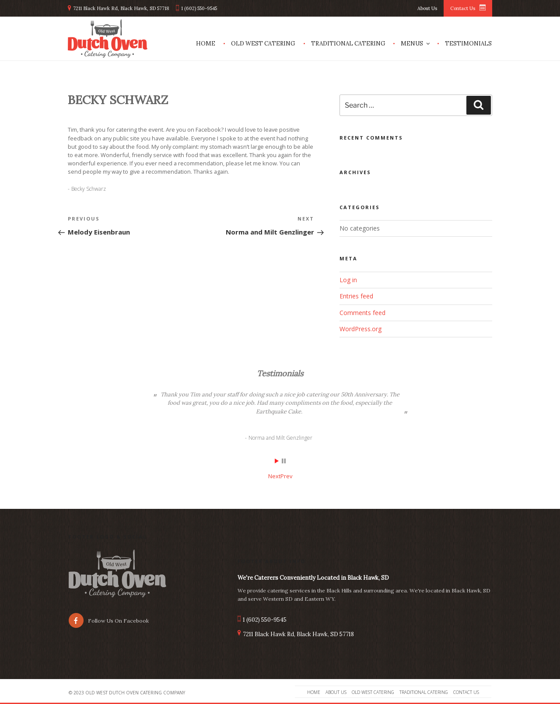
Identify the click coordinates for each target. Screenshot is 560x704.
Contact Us (462, 8)
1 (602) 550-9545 (199, 8)
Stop (284, 461)
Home (205, 43)
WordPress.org (361, 329)
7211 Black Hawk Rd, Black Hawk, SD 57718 (121, 8)
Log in (348, 280)
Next (274, 476)
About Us (427, 8)
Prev (286, 476)
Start (277, 461)
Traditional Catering (348, 43)
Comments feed (362, 312)
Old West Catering (263, 43)
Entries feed (356, 296)
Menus (416, 43)
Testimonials (468, 43)
